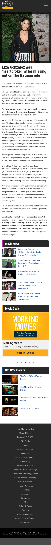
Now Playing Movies (25, 429)
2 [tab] (21, 362)
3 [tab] (25, 362)
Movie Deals (12, 308)
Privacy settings (31, 534)
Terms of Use (43, 534)
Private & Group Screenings (25, 469)
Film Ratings (25, 522)
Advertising (25, 461)
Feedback (25, 453)
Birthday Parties (25, 482)
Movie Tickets (25, 433)
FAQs (25, 502)
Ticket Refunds (25, 506)
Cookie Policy (19, 534)
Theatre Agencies (25, 486)
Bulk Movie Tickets (25, 465)
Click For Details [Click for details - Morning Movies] (25, 352)
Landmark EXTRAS (25, 437)
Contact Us (25, 498)
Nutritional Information (25, 457)
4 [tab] (29, 362)
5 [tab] (33, 362)
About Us (25, 494)
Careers (25, 510)
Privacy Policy (8, 534)
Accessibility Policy (25, 514)
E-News (25, 445)
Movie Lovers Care (25, 449)
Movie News (12, 244)
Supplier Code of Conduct (25, 518)
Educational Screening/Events (25, 473)
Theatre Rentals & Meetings (25, 477)
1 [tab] (17, 362)
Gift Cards (25, 441)
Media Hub (25, 490)
